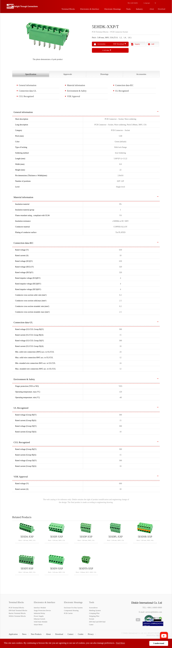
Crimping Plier (94, 613)
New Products (36, 634)
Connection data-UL (27, 91)
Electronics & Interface (44, 602)
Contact (71, 634)
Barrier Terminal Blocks (17, 613)
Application (13, 634)
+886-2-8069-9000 (154, 607)
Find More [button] (120, 643)
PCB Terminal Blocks (16, 608)
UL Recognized (122, 91)
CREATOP (159, 635)
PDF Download (118, 44)
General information (27, 85)
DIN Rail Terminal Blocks (18, 610)
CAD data (105, 50)
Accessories (141, 74)
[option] (47, 39)
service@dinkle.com (153, 612)
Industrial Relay (39, 613)
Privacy (91, 634)
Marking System (95, 610)
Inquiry (137, 44)
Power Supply (39, 616)
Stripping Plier (94, 616)
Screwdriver (93, 608)
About (48, 634)
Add (152, 44)
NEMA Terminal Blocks (17, 616)
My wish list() (133, 3)
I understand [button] (158, 643)
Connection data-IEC (124, 85)
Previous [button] (13, 39)
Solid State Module (40, 622)
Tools (91, 602)
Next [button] (83, 39)
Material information (76, 85)
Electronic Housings (73, 602)
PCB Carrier (68, 613)
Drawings (104, 74)
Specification (30, 74)
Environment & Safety (77, 91)
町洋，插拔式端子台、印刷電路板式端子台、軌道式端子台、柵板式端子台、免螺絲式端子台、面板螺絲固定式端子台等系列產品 (22, 7)
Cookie (80, 634)
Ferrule (91, 619)
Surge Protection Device (42, 610)
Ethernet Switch (39, 619)
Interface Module (40, 608)
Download (59, 634)
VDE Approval (73, 96)
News (24, 634)
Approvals (67, 74)
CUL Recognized (26, 96)
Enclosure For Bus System (73, 608)
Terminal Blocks (16, 602)
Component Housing (71, 610)
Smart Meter (38, 625)
